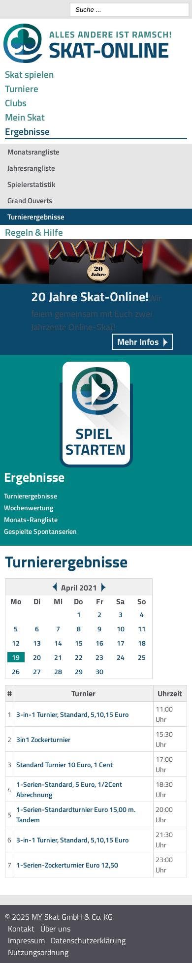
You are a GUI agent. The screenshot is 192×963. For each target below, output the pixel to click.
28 (58, 671)
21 (58, 657)
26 (16, 671)
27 (37, 671)
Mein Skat (25, 117)
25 (142, 657)
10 (121, 628)
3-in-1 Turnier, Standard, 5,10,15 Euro (72, 714)
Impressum (26, 940)
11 (142, 628)
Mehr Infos (138, 341)
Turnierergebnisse (35, 216)
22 (79, 657)
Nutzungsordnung (38, 952)
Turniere (21, 88)
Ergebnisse (27, 131)
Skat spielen (29, 74)
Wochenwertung (28, 507)
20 (37, 657)
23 (99, 657)
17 (121, 643)
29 (79, 671)
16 (99, 643)
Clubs (16, 102)
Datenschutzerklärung (88, 940)
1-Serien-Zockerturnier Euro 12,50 (67, 865)
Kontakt (21, 928)
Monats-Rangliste (31, 519)
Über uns (55, 928)
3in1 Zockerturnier (43, 739)
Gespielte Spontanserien (40, 531)
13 (37, 643)
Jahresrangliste (31, 168)
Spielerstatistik (31, 184)
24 (121, 657)
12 (16, 643)
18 (142, 643)
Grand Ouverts (29, 200)
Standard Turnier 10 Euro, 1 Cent (64, 764)
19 (16, 657)
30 (99, 671)
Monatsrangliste (33, 151)
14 (58, 643)
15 (79, 643)
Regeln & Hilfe (34, 232)
